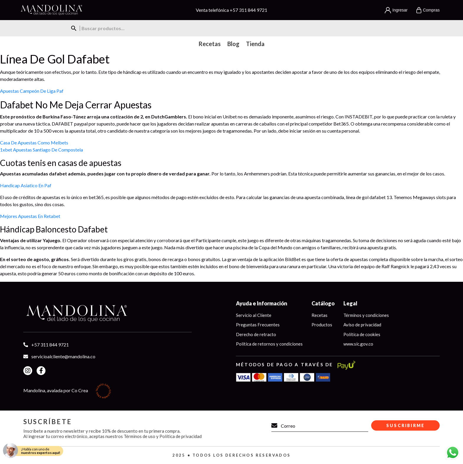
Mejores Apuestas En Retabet (30, 216)
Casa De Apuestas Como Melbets (34, 142)
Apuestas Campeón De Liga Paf (31, 91)
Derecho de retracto (256, 334)
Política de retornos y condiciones (269, 343)
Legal (350, 303)
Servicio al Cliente (253, 315)
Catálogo (323, 303)
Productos (322, 324)
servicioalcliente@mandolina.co (63, 356)
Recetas (319, 315)
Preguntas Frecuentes (258, 324)
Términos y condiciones (366, 315)
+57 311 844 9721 (248, 10)
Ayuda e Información (261, 303)
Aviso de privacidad (362, 324)
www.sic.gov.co (358, 343)
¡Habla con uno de (40, 451)
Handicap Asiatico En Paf (25, 185)
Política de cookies (361, 334)
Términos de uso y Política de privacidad (163, 436)
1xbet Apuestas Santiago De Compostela (41, 149)
